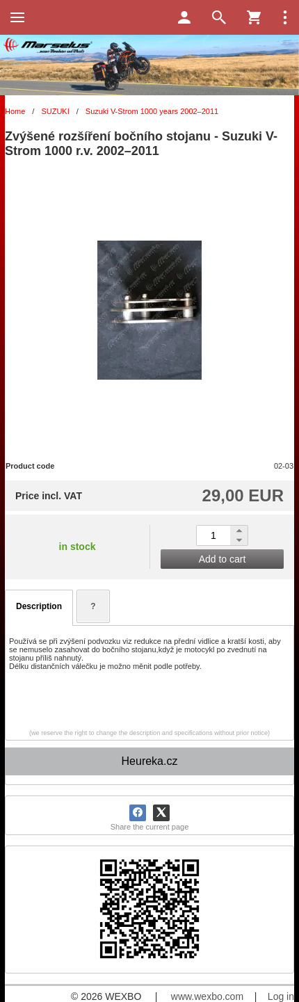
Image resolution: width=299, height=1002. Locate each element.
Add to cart (222, 559)
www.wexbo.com (207, 996)
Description (39, 606)
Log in (281, 996)
